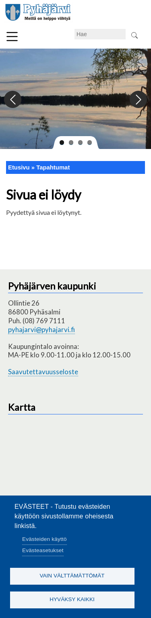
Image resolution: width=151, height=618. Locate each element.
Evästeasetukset (43, 550)
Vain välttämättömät (71, 576)
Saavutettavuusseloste (43, 371)
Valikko (12, 37)
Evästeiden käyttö (44, 539)
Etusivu (19, 167)
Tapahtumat (53, 167)
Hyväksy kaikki (72, 599)
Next (138, 100)
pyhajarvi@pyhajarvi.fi (41, 329)
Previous (13, 100)
